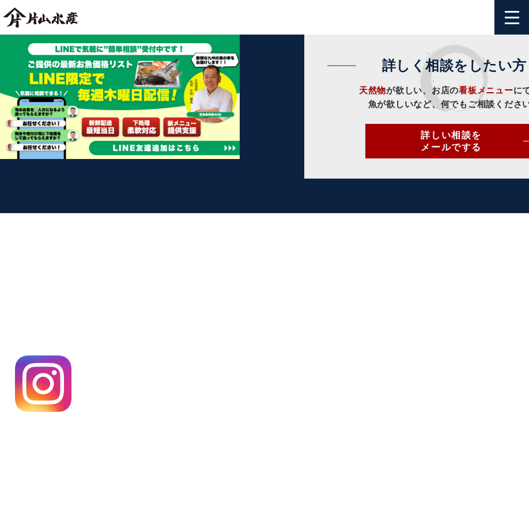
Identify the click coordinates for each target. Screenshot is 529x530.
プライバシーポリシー (48, 427)
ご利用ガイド (406, 310)
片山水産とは (294, 289)
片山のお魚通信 (299, 372)
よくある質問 (406, 330)
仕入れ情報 (289, 330)
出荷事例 (284, 351)
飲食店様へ (289, 310)
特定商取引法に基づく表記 (58, 448)
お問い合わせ (406, 289)
